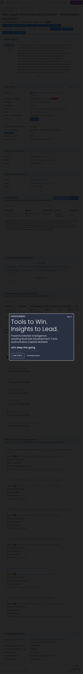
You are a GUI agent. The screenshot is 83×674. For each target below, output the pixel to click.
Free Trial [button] (17, 355)
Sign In (69, 317)
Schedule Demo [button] (33, 355)
